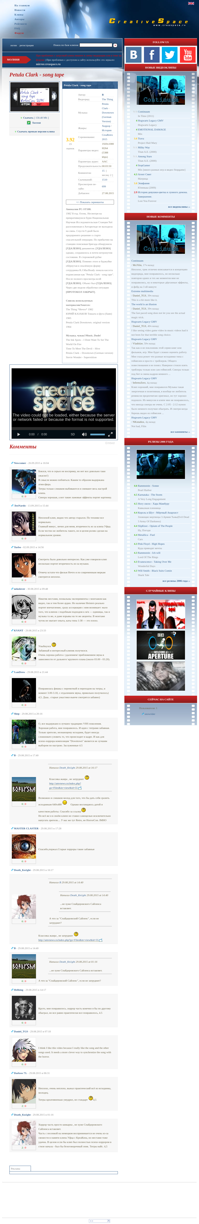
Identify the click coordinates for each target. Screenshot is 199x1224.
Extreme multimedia (142, 291)
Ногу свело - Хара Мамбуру (153, 503)
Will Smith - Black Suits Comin (155, 570)
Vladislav (138, 343)
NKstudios (138, 421)
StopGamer (144, 165)
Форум (19, 32)
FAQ (17, 28)
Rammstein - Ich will (149, 552)
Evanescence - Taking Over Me (154, 561)
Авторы (19, 19)
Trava (141, 138)
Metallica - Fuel (146, 534)
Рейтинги (20, 24)
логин (13, 45)
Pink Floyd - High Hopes (151, 543)
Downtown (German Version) (108, 117)
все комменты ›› (180, 431)
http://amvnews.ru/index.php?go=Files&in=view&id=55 (68, 939)
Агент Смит (144, 174)
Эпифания (143, 183)
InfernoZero (139, 382)
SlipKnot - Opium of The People (155, 525)
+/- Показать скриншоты (90, 202)
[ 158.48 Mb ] (34, 117)
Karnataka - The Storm (150, 494)
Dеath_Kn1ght (67, 767)
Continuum (144, 111)
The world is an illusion (144, 304)
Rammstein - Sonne (148, 485)
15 (103, 170)
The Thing (107, 99)
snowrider (150, 713)
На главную (22, 5)
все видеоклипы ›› (179, 206)
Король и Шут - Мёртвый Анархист (158, 512)
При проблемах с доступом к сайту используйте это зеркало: (80, 59)
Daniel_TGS (139, 295)
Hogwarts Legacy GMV (150, 120)
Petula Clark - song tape (77, 85)
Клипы (18, 14)
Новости (19, 10)
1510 (104, 179)
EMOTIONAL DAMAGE (152, 129)
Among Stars (145, 156)
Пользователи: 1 (148, 708)
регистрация (27, 45)
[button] (110, 443)
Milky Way (144, 147)
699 (104, 186)
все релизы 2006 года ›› (176, 580)
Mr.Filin (137, 265)
